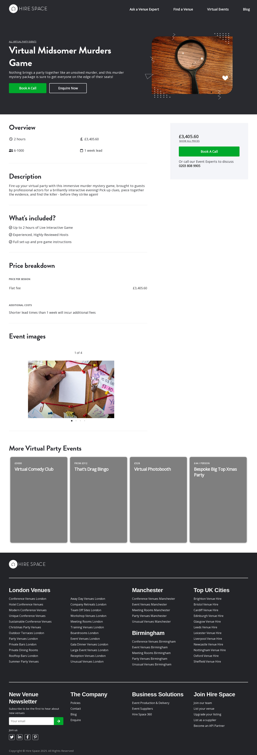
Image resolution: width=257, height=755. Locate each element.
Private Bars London (22, 644)
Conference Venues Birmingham (154, 641)
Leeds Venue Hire (205, 627)
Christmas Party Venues (25, 627)
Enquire (75, 720)
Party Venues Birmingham (149, 659)
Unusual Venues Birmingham (151, 664)
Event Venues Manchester (149, 604)
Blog (246, 9)
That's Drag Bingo (91, 469)
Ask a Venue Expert (144, 9)
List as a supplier (205, 720)
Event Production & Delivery (150, 703)
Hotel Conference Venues (26, 604)
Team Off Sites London (85, 610)
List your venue (204, 709)
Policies (75, 703)
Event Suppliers (142, 709)
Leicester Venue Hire (207, 633)
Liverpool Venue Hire (208, 639)
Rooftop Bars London (23, 656)
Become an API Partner (209, 726)
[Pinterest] (35, 737)
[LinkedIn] (19, 737)
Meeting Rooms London (86, 621)
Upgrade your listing (207, 714)
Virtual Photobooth (152, 469)
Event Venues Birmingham (150, 647)
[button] (71, 420)
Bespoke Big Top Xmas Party (215, 472)
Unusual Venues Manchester (151, 621)
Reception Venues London (88, 656)
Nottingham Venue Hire (210, 650)
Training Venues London (87, 627)
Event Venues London (85, 639)
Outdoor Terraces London (26, 633)
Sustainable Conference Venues (30, 621)
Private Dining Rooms (23, 650)
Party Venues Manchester (149, 616)
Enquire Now (68, 88)
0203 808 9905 (189, 166)
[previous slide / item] (18, 391)
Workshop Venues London (88, 616)
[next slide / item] (138, 391)
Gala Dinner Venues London (89, 644)
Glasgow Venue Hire (207, 621)
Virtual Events (218, 9)
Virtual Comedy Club (34, 469)
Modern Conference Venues (28, 610)
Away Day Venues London (87, 599)
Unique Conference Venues (27, 616)
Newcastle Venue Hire (208, 644)
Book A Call (27, 88)
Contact (75, 709)
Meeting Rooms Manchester (151, 610)
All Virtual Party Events (22, 41)
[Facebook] (27, 737)
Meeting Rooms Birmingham (151, 653)
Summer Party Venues (24, 661)
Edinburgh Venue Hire (208, 616)
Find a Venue (183, 9)
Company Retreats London (88, 604)
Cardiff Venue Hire (206, 610)
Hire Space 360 (142, 714)
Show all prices (189, 141)
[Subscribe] (58, 721)
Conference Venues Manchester (153, 599)
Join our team (203, 703)
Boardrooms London (84, 633)
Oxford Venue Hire (206, 656)
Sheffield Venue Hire (207, 661)
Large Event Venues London (89, 650)
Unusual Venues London (87, 661)
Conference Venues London (27, 599)
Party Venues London (23, 639)
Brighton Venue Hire (207, 599)
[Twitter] (12, 737)
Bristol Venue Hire (206, 604)
